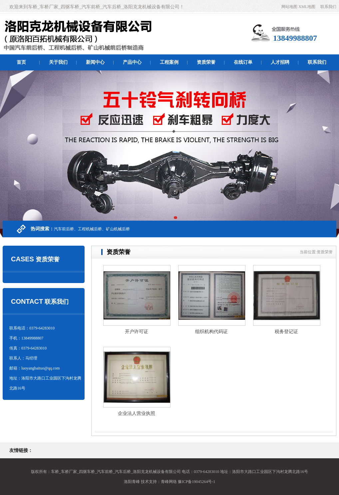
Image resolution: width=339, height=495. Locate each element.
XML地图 (306, 6)
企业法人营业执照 (136, 413)
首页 (21, 62)
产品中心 (132, 62)
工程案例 (169, 62)
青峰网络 (169, 481)
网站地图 (289, 6)
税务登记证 (286, 331)
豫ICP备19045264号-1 (196, 481)
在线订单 (243, 62)
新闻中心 (95, 62)
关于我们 (58, 62)
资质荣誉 (206, 62)
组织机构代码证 (211, 331)
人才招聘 (280, 62)
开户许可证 (136, 331)
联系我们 (328, 6)
